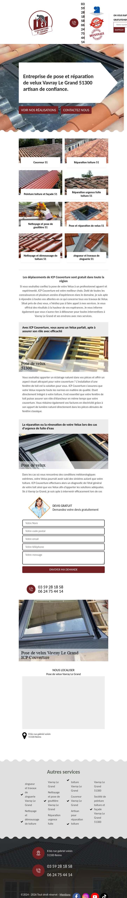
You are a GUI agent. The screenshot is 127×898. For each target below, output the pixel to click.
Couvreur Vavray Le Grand (76, 801)
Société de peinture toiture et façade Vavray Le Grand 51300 (100, 809)
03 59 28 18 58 (83, 12)
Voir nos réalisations (38, 110)
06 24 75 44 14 (83, 33)
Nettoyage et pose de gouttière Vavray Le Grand (54, 801)
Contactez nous (76, 110)
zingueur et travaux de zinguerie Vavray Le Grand (30, 794)
